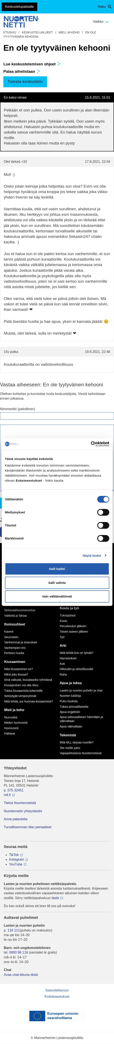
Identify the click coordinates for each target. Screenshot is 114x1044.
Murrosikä (10, 717)
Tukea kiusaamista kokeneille (23, 690)
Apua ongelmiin (70, 712)
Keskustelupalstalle (19, 6)
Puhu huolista (69, 701)
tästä (55, 898)
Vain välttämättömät (57, 596)
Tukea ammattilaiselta (74, 706)
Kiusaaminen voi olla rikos (21, 685)
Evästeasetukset (57, 996)
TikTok (14, 855)
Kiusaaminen (14, 662)
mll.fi (7, 795)
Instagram (16, 859)
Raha (63, 674)
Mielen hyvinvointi (16, 722)
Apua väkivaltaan (71, 726)
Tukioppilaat (68, 615)
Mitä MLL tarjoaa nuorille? (77, 742)
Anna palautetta (15, 819)
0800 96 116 (18, 952)
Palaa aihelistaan (21, 71)
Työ (62, 637)
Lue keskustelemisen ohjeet (32, 64)
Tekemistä (68, 735)
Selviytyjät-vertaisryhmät (20, 696)
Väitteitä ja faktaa (15, 615)
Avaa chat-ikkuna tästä (21, 974)
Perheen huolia (14, 653)
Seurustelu (11, 637)
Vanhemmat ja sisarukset (20, 642)
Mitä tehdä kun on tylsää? (77, 652)
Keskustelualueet (37, 32)
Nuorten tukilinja (70, 695)
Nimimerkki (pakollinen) (17, 409)
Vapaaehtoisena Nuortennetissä (81, 753)
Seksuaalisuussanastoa (19, 610)
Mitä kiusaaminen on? (18, 669)
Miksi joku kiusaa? (16, 674)
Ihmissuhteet (14, 624)
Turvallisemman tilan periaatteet (27, 827)
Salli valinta (57, 582)
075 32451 (16, 790)
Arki (63, 645)
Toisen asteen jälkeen (74, 631)
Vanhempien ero (15, 647)
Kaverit (8, 631)
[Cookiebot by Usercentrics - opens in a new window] (90, 444)
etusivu (9, 32)
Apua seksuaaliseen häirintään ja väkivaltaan (81, 719)
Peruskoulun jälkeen (73, 626)
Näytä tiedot (92, 555)
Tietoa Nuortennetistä (20, 803)
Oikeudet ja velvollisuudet (76, 669)
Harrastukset (68, 658)
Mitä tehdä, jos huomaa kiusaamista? (28, 701)
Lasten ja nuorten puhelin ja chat (81, 690)
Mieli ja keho (69, 32)
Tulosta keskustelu (25, 81)
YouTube (15, 864)
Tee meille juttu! (70, 748)
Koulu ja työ (69, 608)
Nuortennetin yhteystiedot (23, 811)
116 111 (14, 930)
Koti (62, 663)
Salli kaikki (57, 569)
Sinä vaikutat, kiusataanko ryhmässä (28, 679)
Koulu (63, 621)
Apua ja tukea (71, 683)
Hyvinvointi (11, 728)
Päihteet (9, 733)
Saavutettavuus (56, 990)
